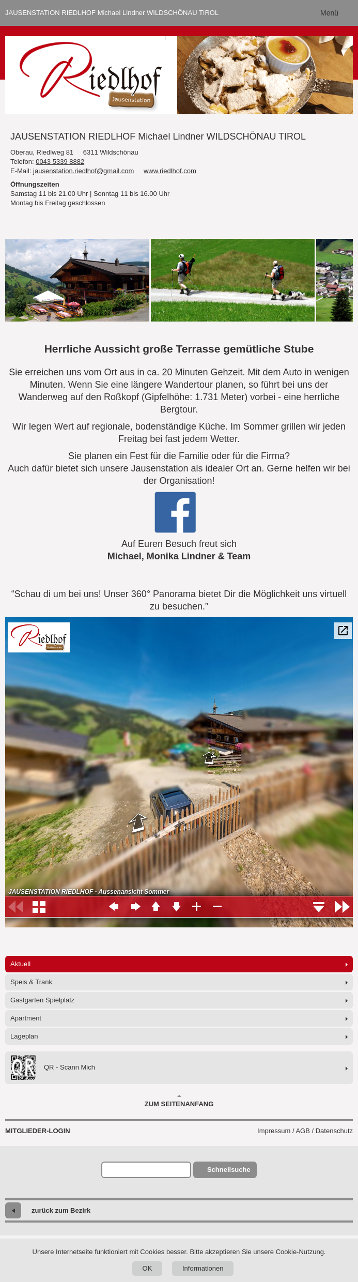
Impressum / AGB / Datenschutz (305, 1131)
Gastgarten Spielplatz (42, 1000)
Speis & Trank (31, 982)
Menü (329, 13)
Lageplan (24, 1036)
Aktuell (20, 964)
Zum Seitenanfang (179, 1101)
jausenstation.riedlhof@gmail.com (83, 171)
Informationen (203, 1268)
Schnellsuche (229, 1169)
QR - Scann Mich (52, 1067)
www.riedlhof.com (170, 171)
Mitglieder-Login (37, 1131)
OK (147, 1268)
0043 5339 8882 (60, 161)
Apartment (25, 1018)
